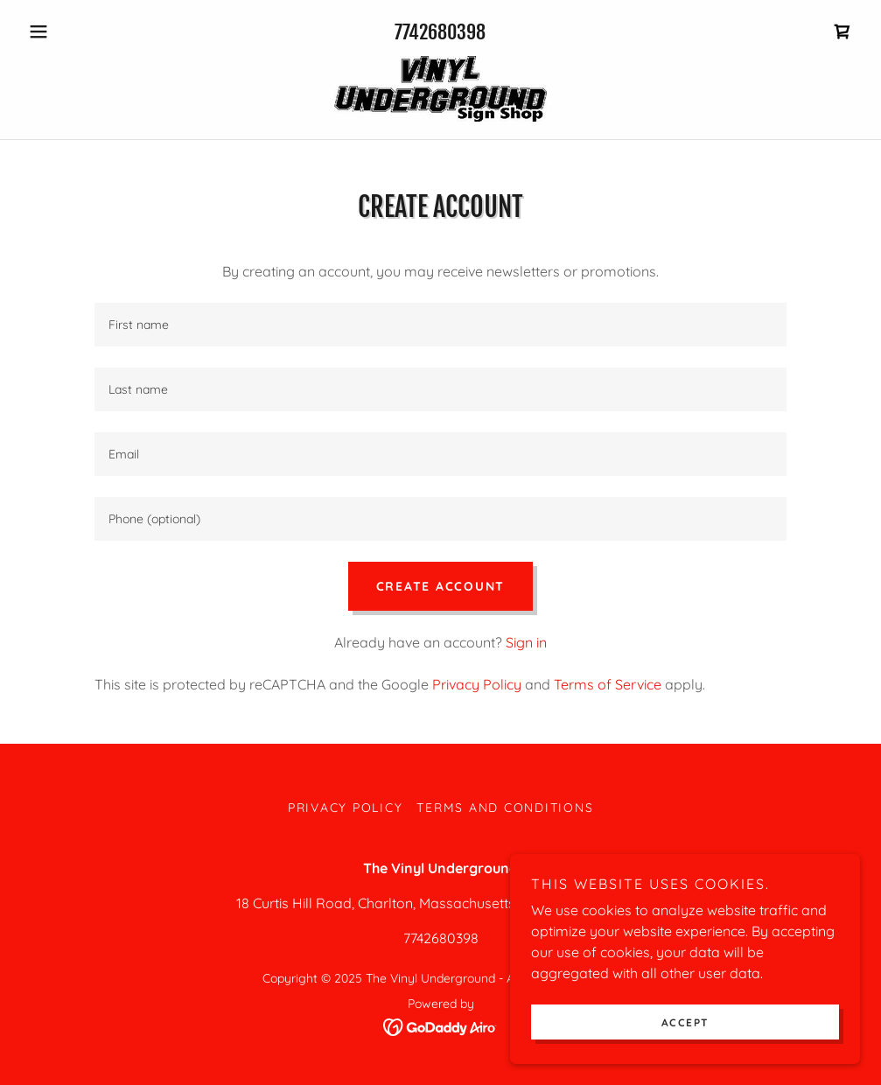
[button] (84, 31)
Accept (685, 1022)
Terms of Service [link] (607, 684)
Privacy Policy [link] (476, 684)
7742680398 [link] (440, 32)
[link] (842, 31)
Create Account (441, 586)
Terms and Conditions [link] (504, 808)
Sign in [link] (526, 642)
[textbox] (440, 324)
